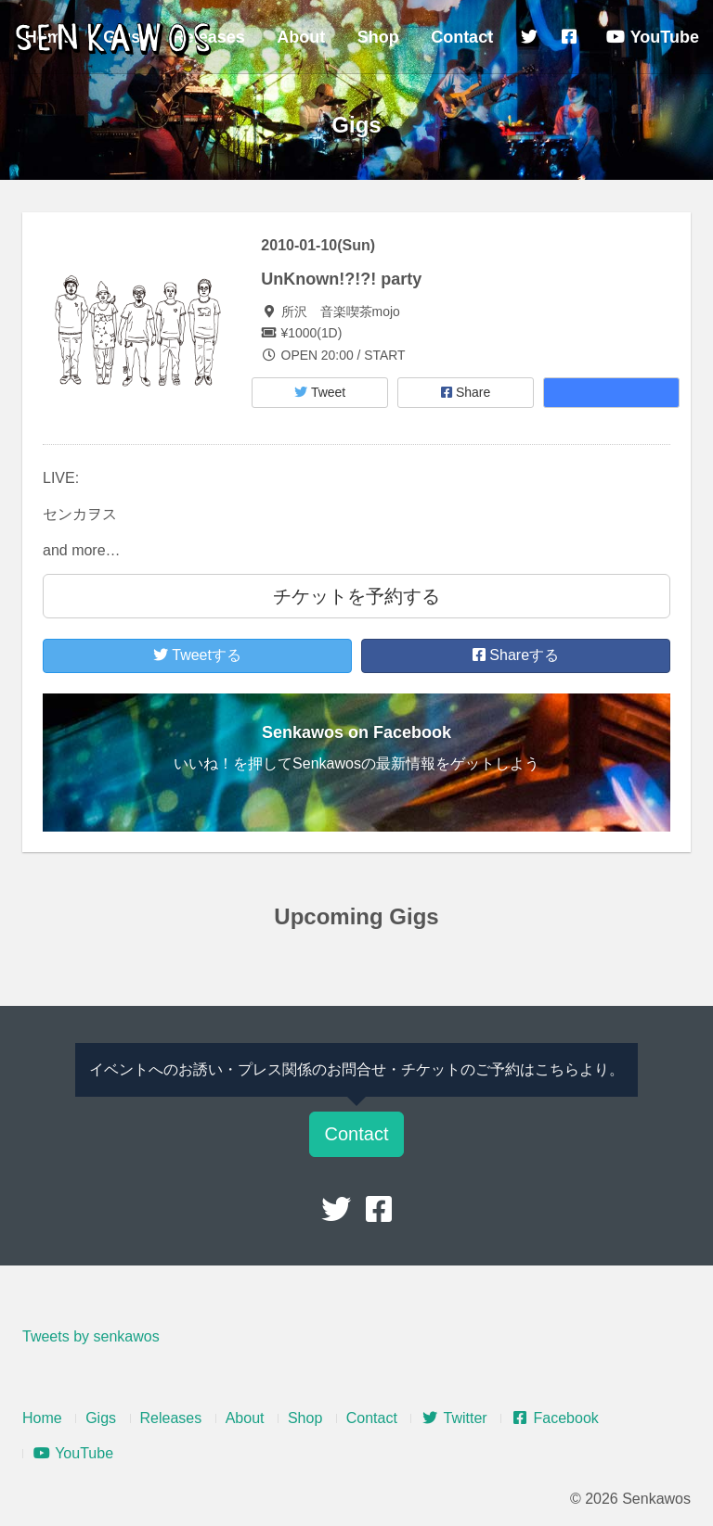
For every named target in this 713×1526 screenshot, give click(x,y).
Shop (378, 37)
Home (42, 1418)
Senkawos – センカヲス (116, 38)
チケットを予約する (356, 596)
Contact (462, 37)
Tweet (319, 392)
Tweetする (197, 655)
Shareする (516, 655)
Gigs (100, 1418)
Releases (171, 1418)
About (301, 37)
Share (465, 392)
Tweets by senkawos (91, 1336)
